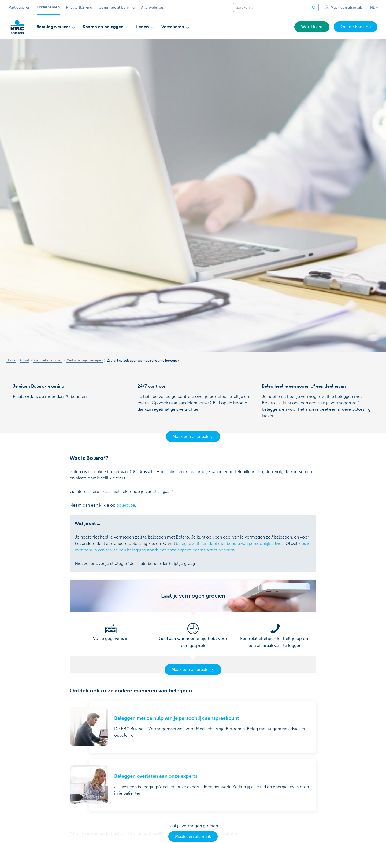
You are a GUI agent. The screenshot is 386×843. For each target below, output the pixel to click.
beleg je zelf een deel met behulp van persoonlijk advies (229, 543)
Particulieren (19, 7)
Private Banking (79, 7)
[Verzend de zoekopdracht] (314, 7)
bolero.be (125, 505)
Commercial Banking (117, 7)
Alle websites (152, 7)
